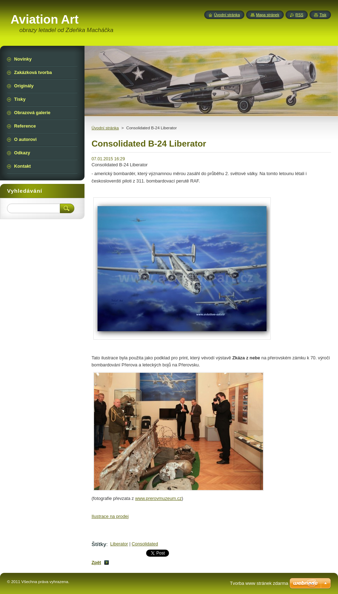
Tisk (322, 15)
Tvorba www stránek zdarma (259, 583)
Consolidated (145, 543)
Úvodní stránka (105, 128)
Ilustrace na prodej (110, 516)
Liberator (119, 543)
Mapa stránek (267, 15)
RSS (299, 15)
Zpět (96, 562)
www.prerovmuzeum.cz (158, 498)
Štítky (99, 544)
